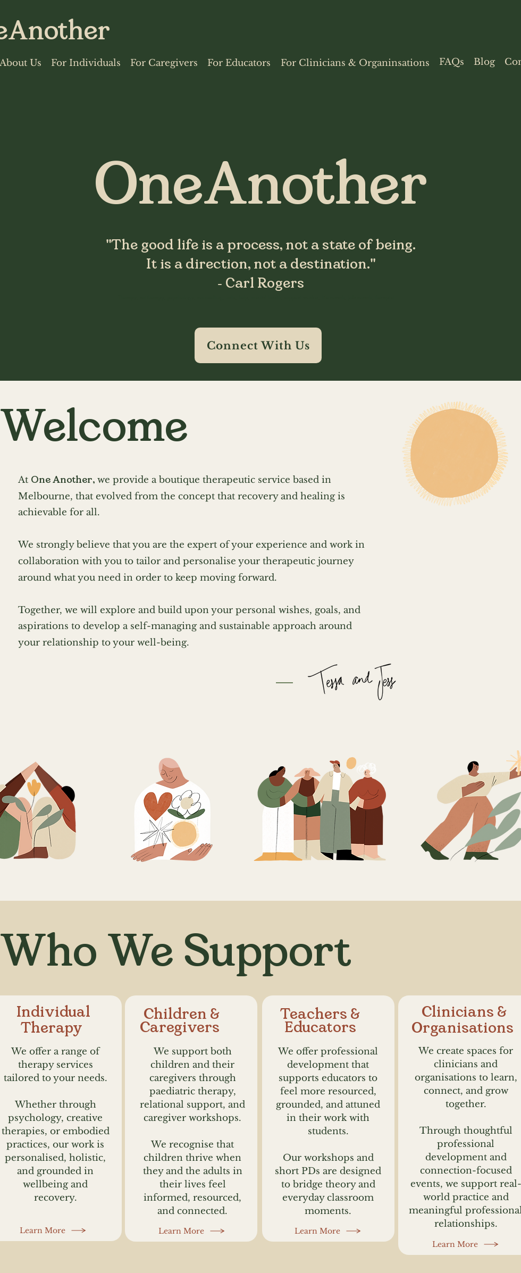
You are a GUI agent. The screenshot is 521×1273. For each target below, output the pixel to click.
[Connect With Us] (258, 345)
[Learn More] (53, 1230)
